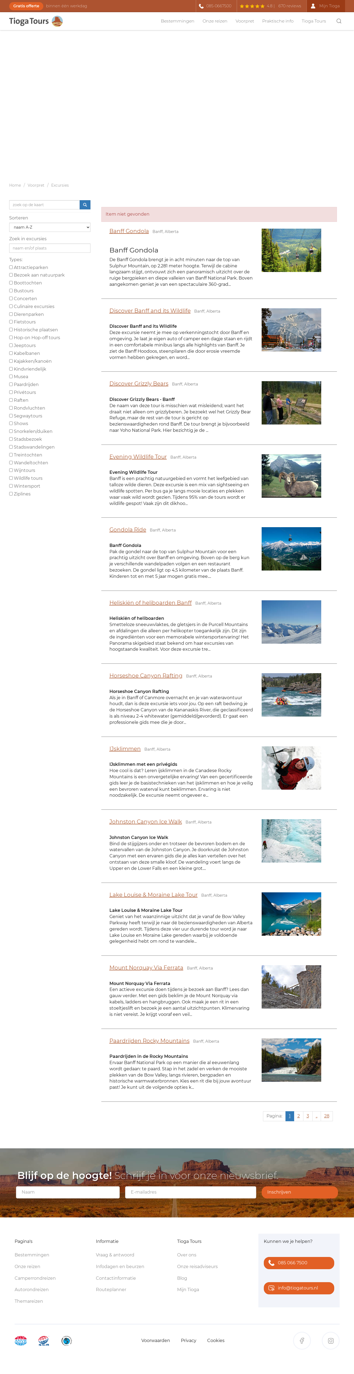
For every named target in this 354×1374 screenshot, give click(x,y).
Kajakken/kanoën (30, 361)
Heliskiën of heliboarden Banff (150, 602)
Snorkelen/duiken (31, 431)
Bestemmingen (177, 21)
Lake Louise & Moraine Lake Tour (153, 895)
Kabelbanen (24, 353)
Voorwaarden (155, 1340)
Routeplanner (111, 1289)
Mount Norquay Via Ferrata (146, 967)
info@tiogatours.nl (292, 1288)
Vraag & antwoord (115, 1255)
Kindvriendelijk (27, 369)
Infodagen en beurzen (120, 1266)
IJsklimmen (125, 749)
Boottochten (25, 283)
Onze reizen (215, 21)
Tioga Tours (314, 21)
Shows (18, 423)
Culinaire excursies (31, 306)
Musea (18, 376)
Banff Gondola (129, 231)
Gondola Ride (127, 529)
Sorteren (18, 218)
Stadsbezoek (25, 439)
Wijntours (22, 470)
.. (316, 1116)
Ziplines (20, 494)
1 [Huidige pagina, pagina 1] (290, 1116)
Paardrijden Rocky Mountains (149, 1041)
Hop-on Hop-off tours (34, 337)
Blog (182, 1278)
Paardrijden (24, 384)
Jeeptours (22, 345)
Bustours (21, 290)
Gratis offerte (26, 6)
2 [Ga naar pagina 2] (298, 1116)
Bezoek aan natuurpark (37, 275)
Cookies (216, 1340)
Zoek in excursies (28, 238)
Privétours (22, 392)
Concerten (23, 298)
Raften (18, 400)
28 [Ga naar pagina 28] (326, 1116)
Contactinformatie (116, 1278)
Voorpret (245, 21)
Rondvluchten (27, 408)
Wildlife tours (26, 478)
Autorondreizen (32, 1289)
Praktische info (278, 21)
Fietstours (22, 322)
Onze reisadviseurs (197, 1266)
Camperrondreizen (35, 1278)
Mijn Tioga (188, 1289)
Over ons (186, 1255)
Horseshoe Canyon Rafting (146, 675)
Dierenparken (26, 314)
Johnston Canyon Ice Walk (145, 821)
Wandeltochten (28, 462)
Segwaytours (25, 416)
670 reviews (289, 6)
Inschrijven (279, 1192)
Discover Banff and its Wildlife (150, 310)
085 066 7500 (286, 1263)
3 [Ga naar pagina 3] (308, 1116)
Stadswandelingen (32, 447)
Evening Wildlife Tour (138, 456)
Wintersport (24, 486)
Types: (15, 259)
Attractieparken (28, 267)
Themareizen (29, 1301)
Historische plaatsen (33, 329)
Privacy (188, 1340)
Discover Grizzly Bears (138, 383)
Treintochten (25, 455)
